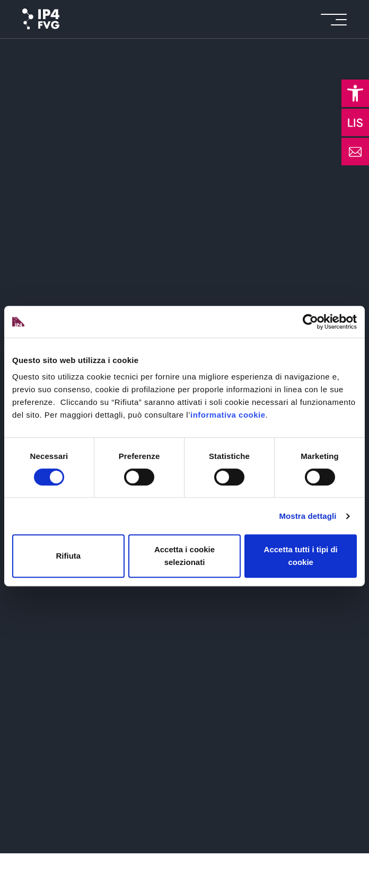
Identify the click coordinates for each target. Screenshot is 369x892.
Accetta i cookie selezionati (184, 556)
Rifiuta (68, 555)
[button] (355, 93)
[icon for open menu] (334, 19)
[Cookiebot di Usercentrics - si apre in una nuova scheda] (310, 322)
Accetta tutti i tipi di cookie (301, 556)
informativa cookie (228, 414)
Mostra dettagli (307, 515)
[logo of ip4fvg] (40, 19)
